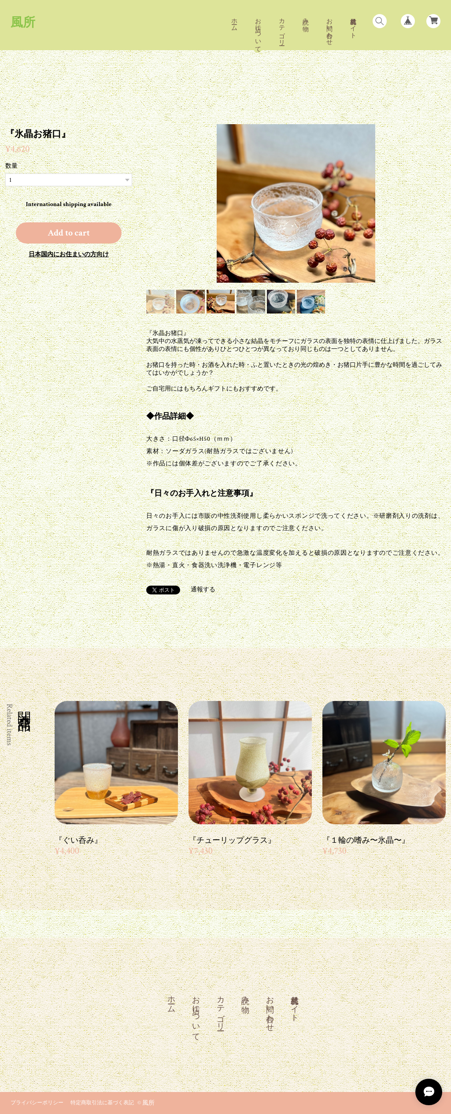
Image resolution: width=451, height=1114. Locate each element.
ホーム (234, 21)
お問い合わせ (329, 28)
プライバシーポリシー (37, 1102)
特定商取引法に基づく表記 (102, 1102)
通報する (203, 590)
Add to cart (69, 233)
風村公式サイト (353, 24)
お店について (258, 31)
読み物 (305, 17)
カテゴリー (281, 28)
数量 (11, 166)
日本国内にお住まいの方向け (69, 254)
